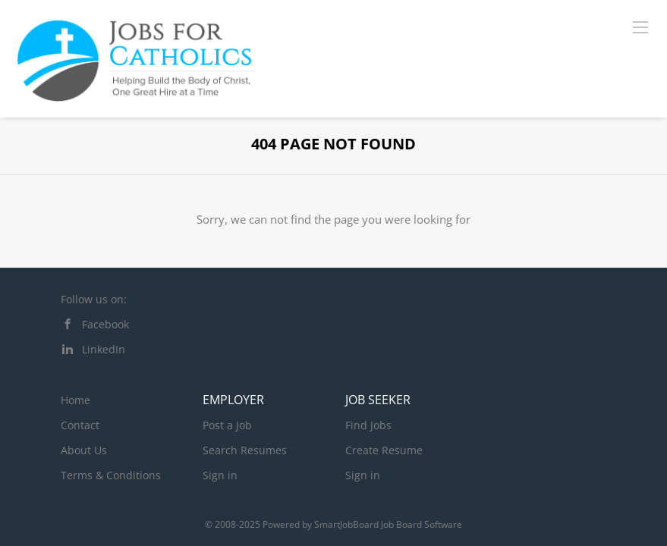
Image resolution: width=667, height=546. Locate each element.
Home (75, 400)
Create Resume (384, 450)
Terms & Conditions (111, 475)
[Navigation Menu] (640, 26)
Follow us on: (94, 299)
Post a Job (227, 425)
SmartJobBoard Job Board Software (388, 524)
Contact (80, 425)
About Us (84, 450)
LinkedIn (103, 349)
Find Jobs (368, 425)
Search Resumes (245, 450)
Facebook (105, 324)
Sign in (220, 475)
